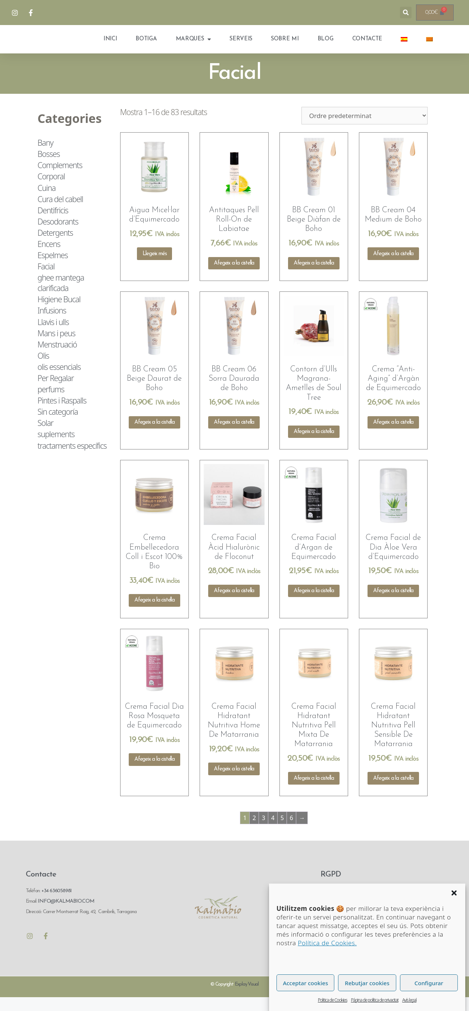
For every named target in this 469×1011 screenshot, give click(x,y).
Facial (46, 280)
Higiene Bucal (59, 312)
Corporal (51, 190)
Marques (193, 46)
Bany (45, 156)
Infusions (52, 324)
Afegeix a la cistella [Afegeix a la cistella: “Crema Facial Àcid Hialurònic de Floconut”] (234, 604)
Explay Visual (247, 997)
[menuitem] (404, 46)
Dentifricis (53, 224)
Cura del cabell (60, 212)
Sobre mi (285, 46)
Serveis (240, 46)
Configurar (429, 983)
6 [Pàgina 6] (291, 831)
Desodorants (58, 235)
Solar (45, 436)
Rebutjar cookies (367, 983)
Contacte (367, 46)
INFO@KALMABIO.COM (65, 915)
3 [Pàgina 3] (263, 831)
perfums (51, 403)
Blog (326, 46)
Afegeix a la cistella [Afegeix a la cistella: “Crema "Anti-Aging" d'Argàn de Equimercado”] (393, 436)
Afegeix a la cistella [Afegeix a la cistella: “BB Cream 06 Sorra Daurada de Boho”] (234, 436)
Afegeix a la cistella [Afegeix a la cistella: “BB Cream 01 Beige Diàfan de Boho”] (314, 276)
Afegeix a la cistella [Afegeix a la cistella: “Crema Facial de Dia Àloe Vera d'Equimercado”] (393, 604)
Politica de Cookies (332, 1000)
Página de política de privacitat (374, 1000)
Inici (110, 46)
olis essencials (59, 380)
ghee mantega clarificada (61, 296)
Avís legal (409, 1000)
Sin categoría (58, 425)
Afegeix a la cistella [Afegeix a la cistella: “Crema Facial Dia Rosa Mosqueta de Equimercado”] (154, 773)
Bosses (49, 167)
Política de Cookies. (327, 943)
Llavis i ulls (53, 335)
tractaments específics (72, 459)
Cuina (47, 201)
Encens (49, 257)
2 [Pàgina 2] (254, 831)
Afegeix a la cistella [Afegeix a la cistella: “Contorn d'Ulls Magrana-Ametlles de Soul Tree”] (314, 445)
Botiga (146, 46)
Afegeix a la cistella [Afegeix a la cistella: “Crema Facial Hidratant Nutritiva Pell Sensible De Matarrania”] (393, 792)
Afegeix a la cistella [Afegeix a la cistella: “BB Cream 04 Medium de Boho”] (393, 267)
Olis (43, 369)
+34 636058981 (56, 904)
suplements (56, 448)
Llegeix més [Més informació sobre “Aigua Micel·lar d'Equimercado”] (155, 267)
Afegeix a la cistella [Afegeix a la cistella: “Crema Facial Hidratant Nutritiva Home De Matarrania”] (234, 782)
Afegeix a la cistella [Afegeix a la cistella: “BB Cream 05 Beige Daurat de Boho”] (154, 436)
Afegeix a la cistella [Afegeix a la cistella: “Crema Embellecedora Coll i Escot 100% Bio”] (154, 613)
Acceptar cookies (305, 983)
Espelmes (53, 268)
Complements (60, 178)
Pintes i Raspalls (62, 414)
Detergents (55, 246)
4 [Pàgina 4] (272, 831)
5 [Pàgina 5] (282, 831)
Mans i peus (56, 346)
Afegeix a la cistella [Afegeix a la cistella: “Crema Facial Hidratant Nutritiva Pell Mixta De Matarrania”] (314, 792)
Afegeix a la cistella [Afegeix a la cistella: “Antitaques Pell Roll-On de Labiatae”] (234, 276)
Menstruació (57, 358)
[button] (454, 893)
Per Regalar (56, 391)
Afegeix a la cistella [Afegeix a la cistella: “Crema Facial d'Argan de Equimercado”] (314, 604)
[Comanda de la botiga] (364, 129)
